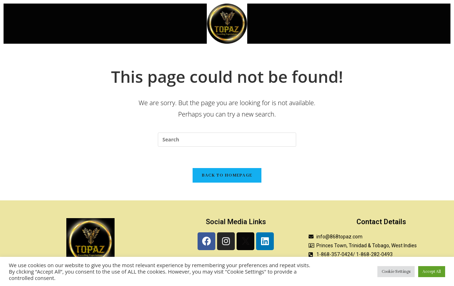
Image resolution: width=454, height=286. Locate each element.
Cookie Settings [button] (396, 271)
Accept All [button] (431, 271)
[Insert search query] (227, 140)
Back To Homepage (227, 175)
